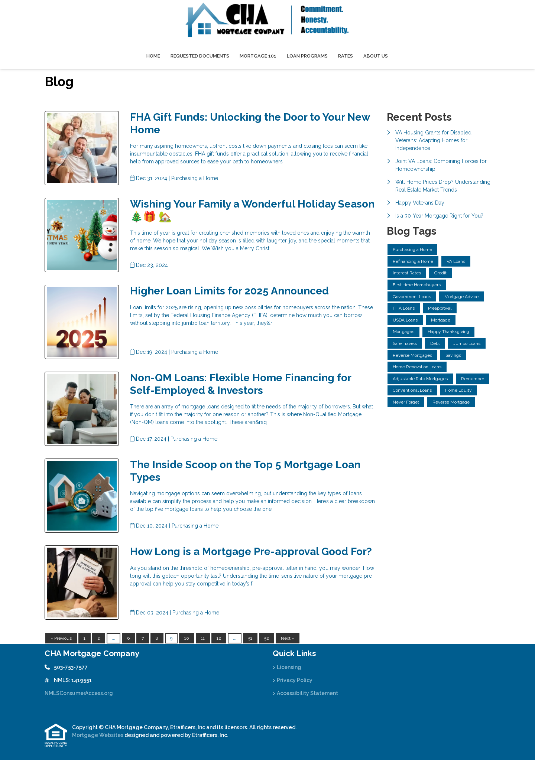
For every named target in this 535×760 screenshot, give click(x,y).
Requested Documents (200, 56)
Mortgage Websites (98, 735)
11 (203, 638)
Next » (287, 638)
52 (266, 638)
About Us (375, 56)
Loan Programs (307, 56)
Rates (345, 56)
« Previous (61, 638)
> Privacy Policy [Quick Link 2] (292, 680)
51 (250, 638)
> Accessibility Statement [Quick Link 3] (305, 693)
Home (153, 56)
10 (186, 638)
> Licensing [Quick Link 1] (287, 667)
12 (219, 638)
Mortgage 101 (258, 56)
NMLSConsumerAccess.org (79, 693)
